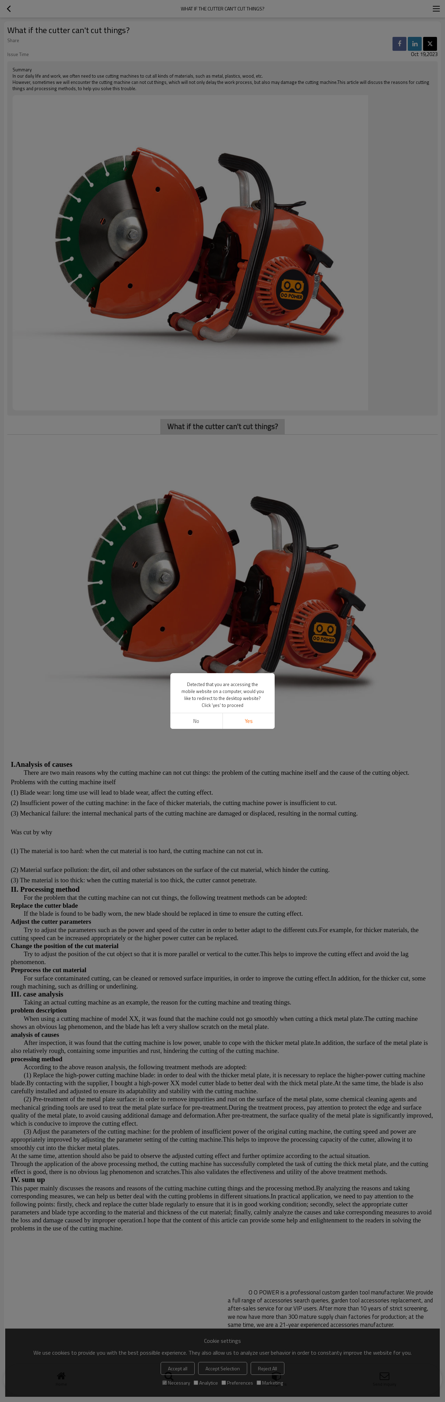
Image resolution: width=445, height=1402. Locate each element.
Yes (249, 721)
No (196, 721)
